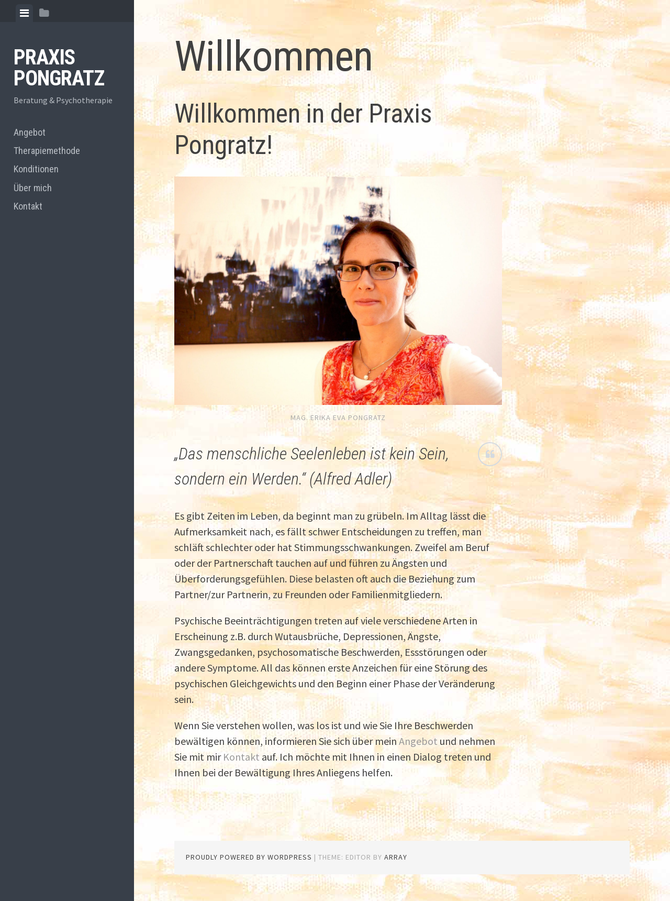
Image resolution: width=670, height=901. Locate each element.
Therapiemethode (47, 150)
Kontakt (28, 206)
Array (395, 857)
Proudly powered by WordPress (249, 857)
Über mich (33, 187)
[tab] (24, 13)
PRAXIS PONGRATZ (59, 68)
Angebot (30, 132)
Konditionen (36, 168)
